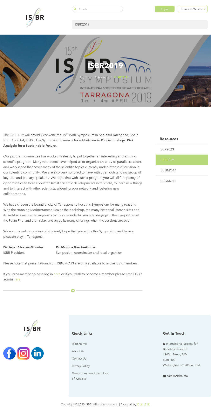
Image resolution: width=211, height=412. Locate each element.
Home (84, 77)
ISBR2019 (121, 77)
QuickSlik (143, 404)
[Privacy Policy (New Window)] (81, 366)
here (57, 274)
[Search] (97, 9)
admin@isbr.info (177, 376)
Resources (101, 77)
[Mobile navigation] (140, 24)
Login (164, 8)
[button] (75, 9)
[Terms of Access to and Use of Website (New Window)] (91, 376)
